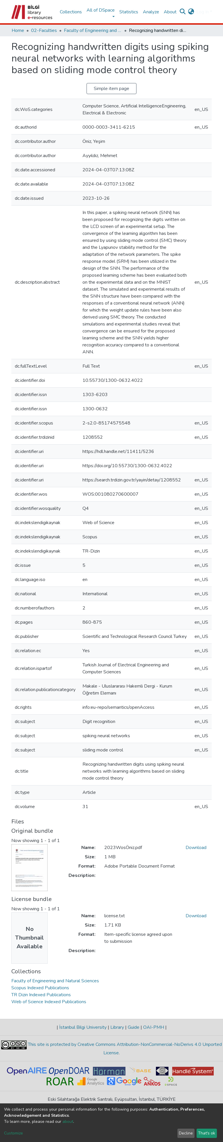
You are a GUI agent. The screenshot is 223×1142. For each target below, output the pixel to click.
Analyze (151, 12)
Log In (202, 12)
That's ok (206, 1133)
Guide (134, 1027)
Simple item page (111, 88)
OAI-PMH (153, 1027)
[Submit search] (182, 11)
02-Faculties (44, 30)
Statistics (128, 12)
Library (117, 1027)
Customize (13, 1133)
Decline (186, 1133)
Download (196, 847)
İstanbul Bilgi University (83, 1027)
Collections (71, 12)
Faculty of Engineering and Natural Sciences (93, 30)
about (67, 1121)
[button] (191, 11)
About (170, 12)
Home (18, 30)
